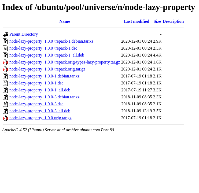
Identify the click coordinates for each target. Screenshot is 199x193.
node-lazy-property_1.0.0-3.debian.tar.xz (44, 97)
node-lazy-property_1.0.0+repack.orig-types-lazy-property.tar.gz (64, 62)
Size (157, 21)
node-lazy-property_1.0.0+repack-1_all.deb (46, 55)
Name (64, 21)
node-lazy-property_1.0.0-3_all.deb (39, 111)
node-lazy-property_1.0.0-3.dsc (36, 104)
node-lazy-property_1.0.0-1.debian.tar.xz (44, 76)
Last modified (136, 21)
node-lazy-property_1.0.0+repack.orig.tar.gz (47, 69)
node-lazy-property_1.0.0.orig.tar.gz (40, 118)
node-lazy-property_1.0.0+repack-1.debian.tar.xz (51, 41)
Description (173, 21)
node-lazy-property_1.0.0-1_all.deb (39, 90)
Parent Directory (23, 34)
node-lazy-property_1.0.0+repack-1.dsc (43, 48)
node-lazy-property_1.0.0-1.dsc (36, 83)
